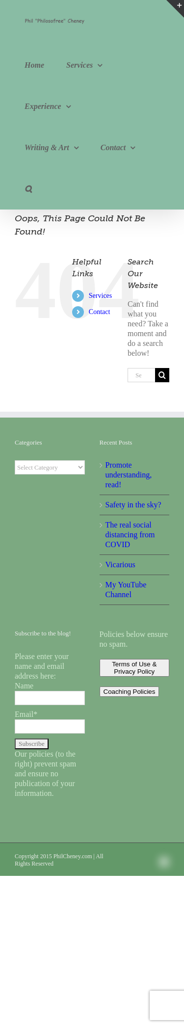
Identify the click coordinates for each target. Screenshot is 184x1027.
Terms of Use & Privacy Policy (134, 667)
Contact (99, 312)
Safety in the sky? (133, 504)
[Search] (162, 375)
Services (100, 295)
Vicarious (120, 564)
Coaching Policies (130, 691)
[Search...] (141, 375)
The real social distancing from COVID (130, 535)
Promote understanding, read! (128, 475)
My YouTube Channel (126, 589)
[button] (28, 189)
